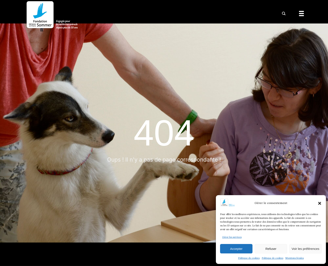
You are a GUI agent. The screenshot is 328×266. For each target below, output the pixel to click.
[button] (320, 203)
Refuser (271, 248)
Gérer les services (232, 237)
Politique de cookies (249, 258)
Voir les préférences (305, 248)
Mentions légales (294, 258)
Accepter (236, 248)
